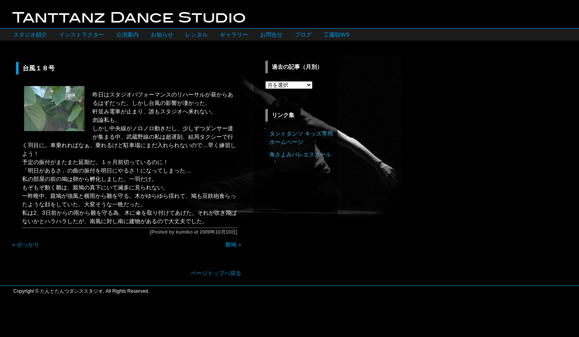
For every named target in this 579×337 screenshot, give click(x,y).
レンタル (196, 34)
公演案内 (127, 34)
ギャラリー (234, 34)
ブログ (303, 34)
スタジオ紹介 (30, 34)
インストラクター (81, 34)
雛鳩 (230, 244)
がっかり (28, 244)
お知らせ (162, 34)
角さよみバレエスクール (300, 154)
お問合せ (271, 34)
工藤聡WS (337, 34)
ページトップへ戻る (216, 273)
